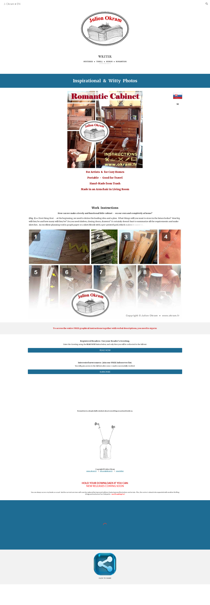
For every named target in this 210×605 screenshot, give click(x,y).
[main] (104, 59)
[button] (207, 4)
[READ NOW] (105, 350)
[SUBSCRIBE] (105, 372)
